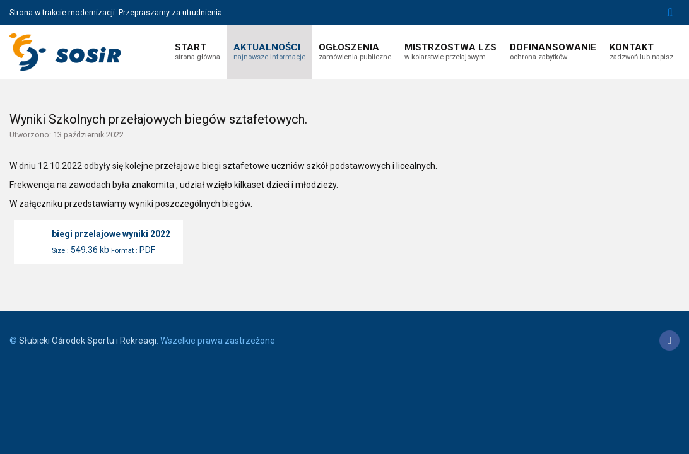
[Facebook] (669, 340)
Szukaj (670, 12)
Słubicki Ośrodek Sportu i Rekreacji (87, 340)
